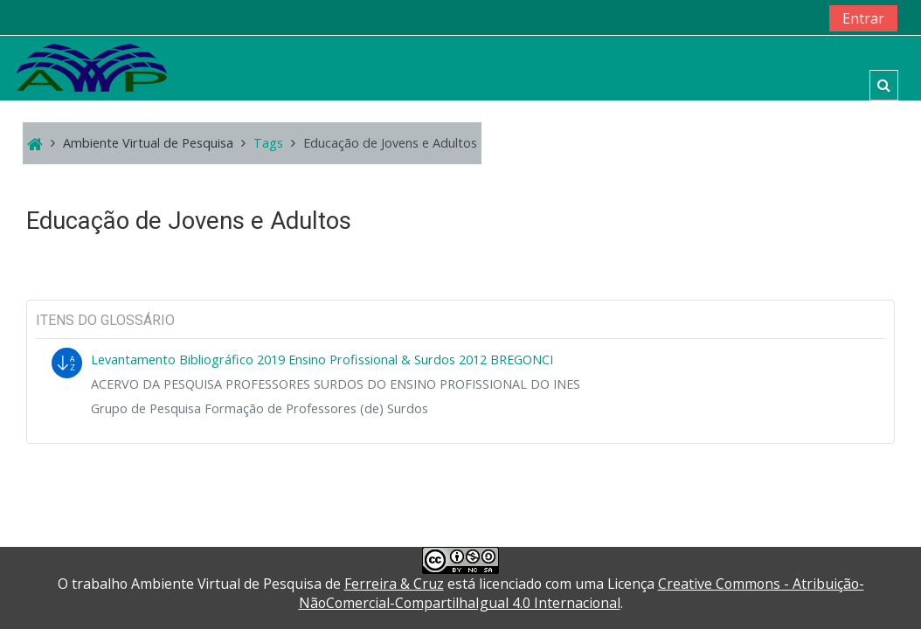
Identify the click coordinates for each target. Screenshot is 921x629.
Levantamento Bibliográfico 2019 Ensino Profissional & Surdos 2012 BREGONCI (322, 359)
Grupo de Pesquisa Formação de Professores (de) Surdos (259, 408)
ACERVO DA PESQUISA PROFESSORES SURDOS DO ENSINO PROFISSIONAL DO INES (335, 384)
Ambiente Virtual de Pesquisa (148, 143)
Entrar (863, 18)
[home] (92, 67)
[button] (883, 85)
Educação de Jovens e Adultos (390, 143)
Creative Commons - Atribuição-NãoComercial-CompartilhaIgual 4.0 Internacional (581, 593)
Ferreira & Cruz (394, 583)
